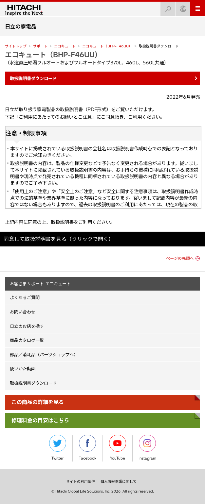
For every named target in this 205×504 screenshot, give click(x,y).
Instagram (147, 448)
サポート (40, 46)
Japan (181, 7)
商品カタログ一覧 (27, 340)
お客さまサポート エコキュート (40, 283)
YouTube (117, 448)
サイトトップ (16, 46)
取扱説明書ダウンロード (33, 383)
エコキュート (65, 46)
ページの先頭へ (180, 258)
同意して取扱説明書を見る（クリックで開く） (59, 239)
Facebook (87, 448)
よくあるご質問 (25, 297)
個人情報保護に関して (119, 481)
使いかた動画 (22, 368)
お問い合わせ (22, 311)
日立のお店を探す (27, 326)
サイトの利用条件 (80, 481)
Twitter (57, 448)
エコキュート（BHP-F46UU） (107, 46)
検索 (166, 7)
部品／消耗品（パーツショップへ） (44, 354)
